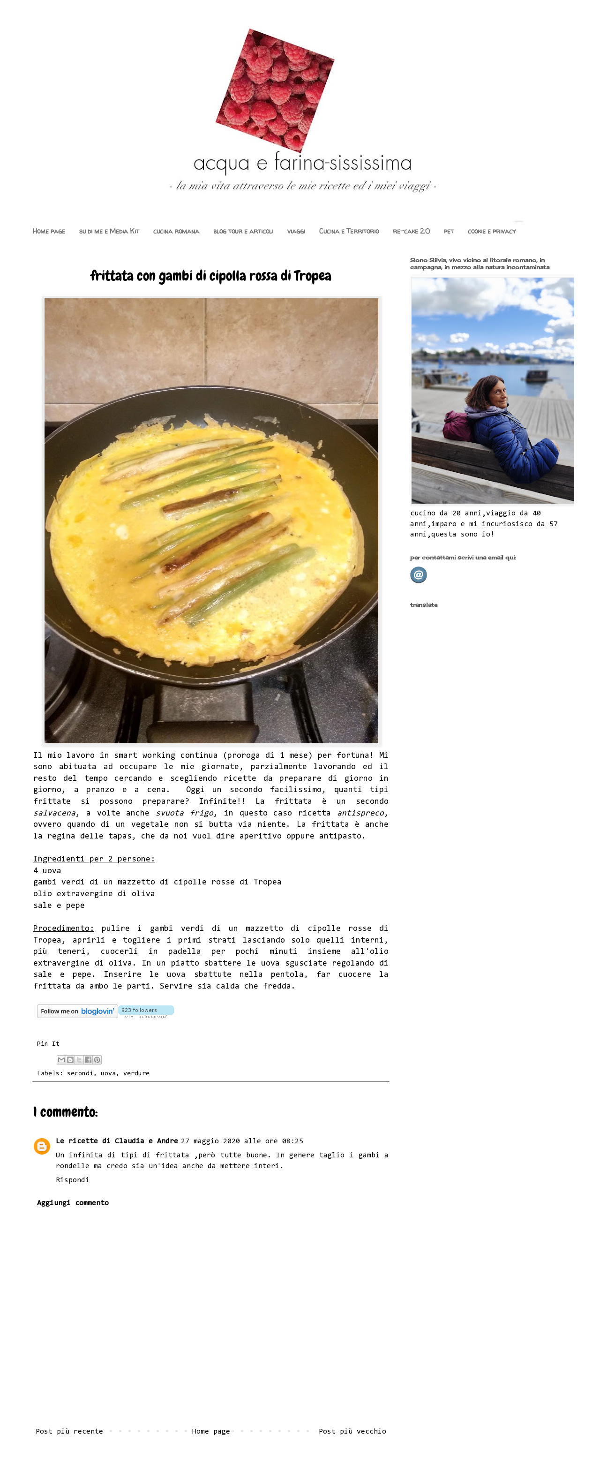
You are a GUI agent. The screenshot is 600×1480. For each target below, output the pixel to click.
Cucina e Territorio (349, 231)
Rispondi (73, 1180)
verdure (136, 1073)
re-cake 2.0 (411, 231)
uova (108, 1073)
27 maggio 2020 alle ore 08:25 (242, 1141)
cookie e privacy (492, 231)
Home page (49, 231)
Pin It (48, 1044)
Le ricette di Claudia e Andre (117, 1141)
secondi (80, 1073)
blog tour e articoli (243, 231)
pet (449, 231)
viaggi (296, 231)
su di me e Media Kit (109, 231)
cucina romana (176, 231)
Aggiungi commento (73, 1203)
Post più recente (69, 1431)
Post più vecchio (352, 1431)
